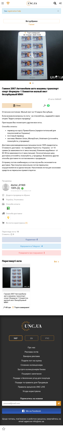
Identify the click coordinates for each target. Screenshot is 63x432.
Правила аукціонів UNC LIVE (31, 387)
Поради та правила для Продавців (31, 382)
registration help (14, 11)
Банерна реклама (31, 356)
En (31, 338)
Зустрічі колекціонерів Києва (31, 369)
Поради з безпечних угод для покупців (31, 378)
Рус (47, 338)
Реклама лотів (31, 352)
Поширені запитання (31, 374)
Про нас (31, 347)
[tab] (17, 105)
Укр (16, 338)
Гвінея (31, 24)
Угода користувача (31, 391)
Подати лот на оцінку (31, 360)
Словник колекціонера (31, 365)
